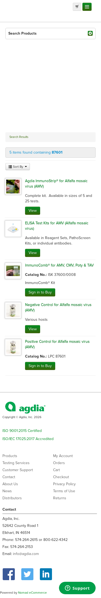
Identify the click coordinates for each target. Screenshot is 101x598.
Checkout (61, 477)
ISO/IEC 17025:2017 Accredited (28, 439)
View (33, 210)
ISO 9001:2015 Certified (22, 430)
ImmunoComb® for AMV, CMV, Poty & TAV (59, 265)
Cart (56, 470)
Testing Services (16, 463)
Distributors (12, 498)
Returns (59, 498)
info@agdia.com (26, 553)
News (7, 491)
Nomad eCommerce (32, 592)
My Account (63, 456)
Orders (59, 463)
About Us (10, 484)
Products (9, 456)
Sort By (17, 167)
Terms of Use (64, 491)
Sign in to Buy (40, 292)
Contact (8, 477)
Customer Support (17, 470)
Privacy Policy (64, 484)
